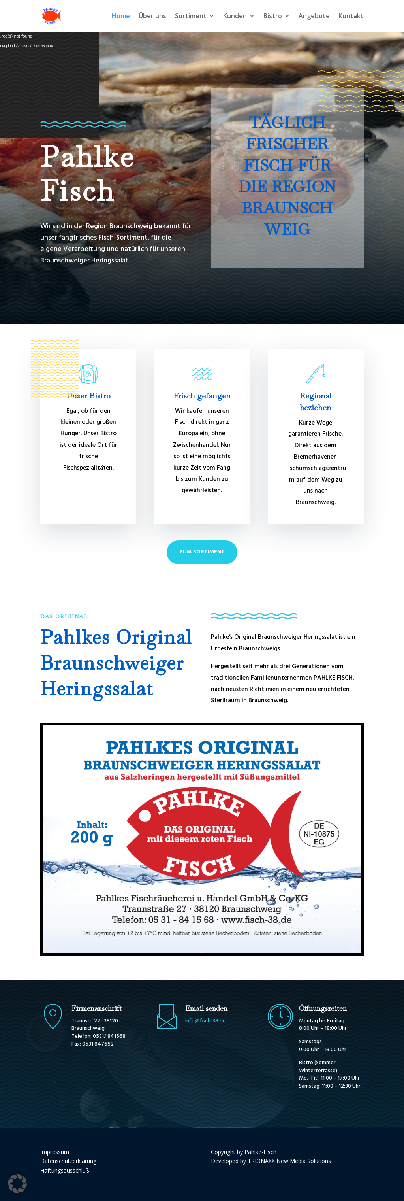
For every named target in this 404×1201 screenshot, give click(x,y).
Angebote (314, 16)
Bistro (272, 16)
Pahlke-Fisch (260, 1152)
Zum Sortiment (202, 552)
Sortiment (191, 16)
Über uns (152, 16)
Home (121, 16)
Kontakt (351, 16)
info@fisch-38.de (205, 1020)
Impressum (54, 1152)
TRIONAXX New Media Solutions (289, 1161)
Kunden (235, 16)
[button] (17, 1183)
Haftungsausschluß (64, 1170)
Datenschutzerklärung (68, 1161)
